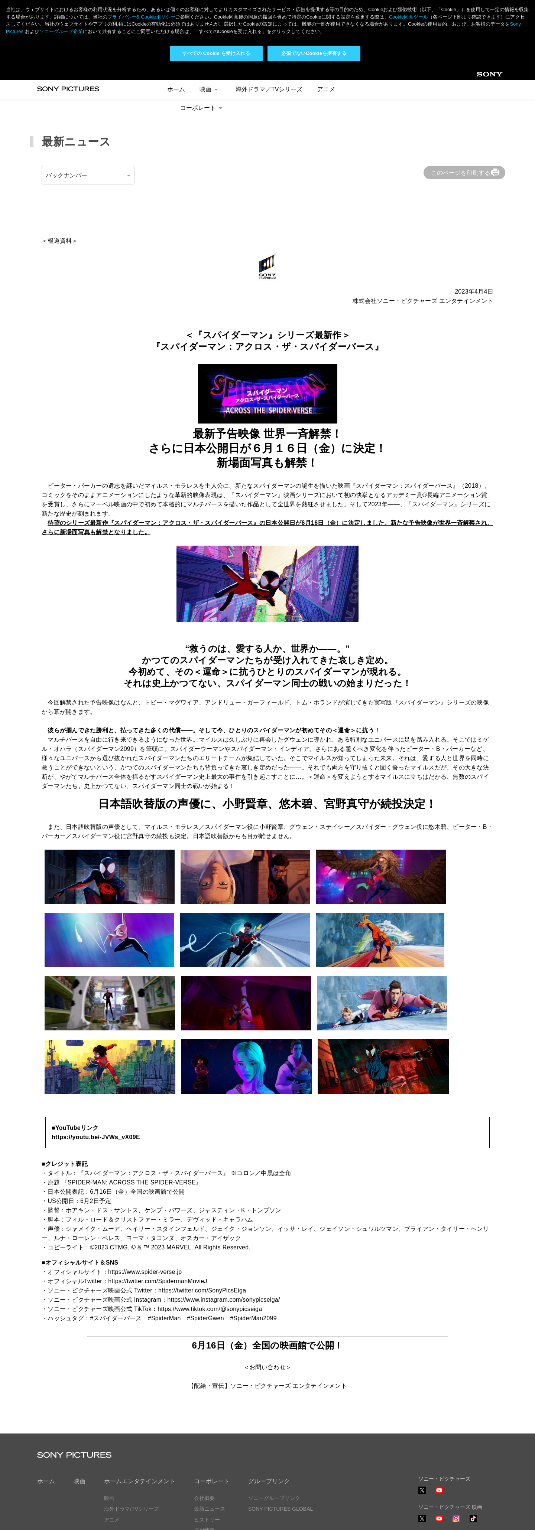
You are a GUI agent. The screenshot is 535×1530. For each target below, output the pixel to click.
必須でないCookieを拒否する (313, 53)
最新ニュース (209, 1442)
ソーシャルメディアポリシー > (454, 1496)
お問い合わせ (209, 1474)
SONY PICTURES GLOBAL (280, 1442)
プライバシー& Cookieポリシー (141, 17)
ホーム (46, 1414)
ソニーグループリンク (274, 1431)
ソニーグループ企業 (61, 31)
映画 (79, 1414)
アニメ (112, 1452)
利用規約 (111, 1518)
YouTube (439, 1426)
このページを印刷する (460, 105)
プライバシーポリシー (63, 1518)
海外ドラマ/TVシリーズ (131, 1442)
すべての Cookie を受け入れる (216, 53)
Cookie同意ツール (154, 1518)
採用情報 (204, 1463)
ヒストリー (207, 1452)
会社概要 (204, 1431)
